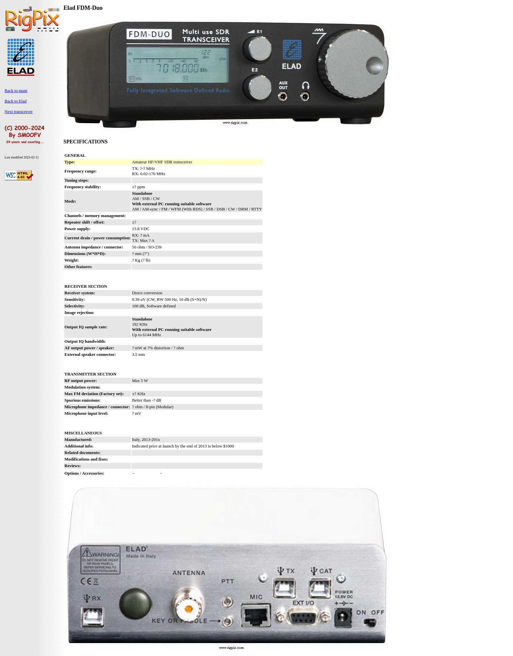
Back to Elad (16, 101)
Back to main (16, 90)
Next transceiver (19, 111)
